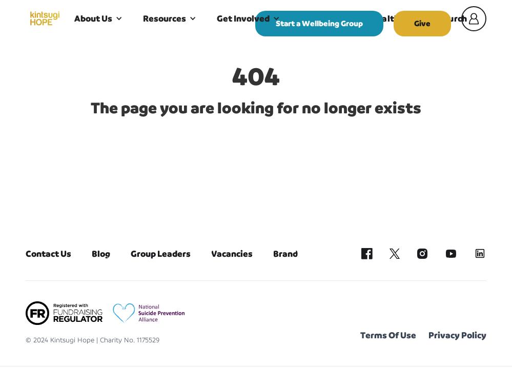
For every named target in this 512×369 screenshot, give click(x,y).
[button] (98, 18)
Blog (101, 254)
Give (422, 23)
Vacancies (232, 254)
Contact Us (48, 254)
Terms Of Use (388, 335)
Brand (285, 254)
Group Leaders (161, 254)
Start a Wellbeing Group (319, 23)
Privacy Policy (457, 335)
